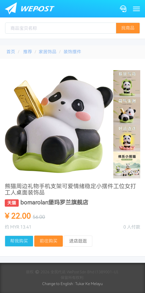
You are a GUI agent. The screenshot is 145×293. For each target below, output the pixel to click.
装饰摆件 (72, 51)
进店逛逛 (78, 240)
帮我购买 (19, 240)
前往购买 (48, 240)
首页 (10, 51)
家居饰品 (47, 51)
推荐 (27, 51)
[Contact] (123, 8)
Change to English (57, 284)
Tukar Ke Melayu (89, 284)
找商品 (128, 27)
